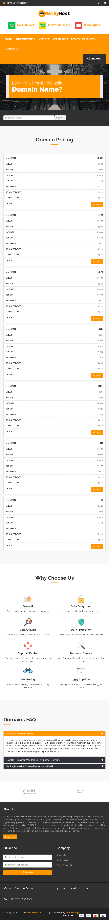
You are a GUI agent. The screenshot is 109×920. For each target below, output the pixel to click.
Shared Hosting (25, 38)
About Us (61, 855)
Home (8, 38)
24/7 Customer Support (21, 888)
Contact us (12, 48)
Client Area (94, 58)
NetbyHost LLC (35, 912)
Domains (43, 38)
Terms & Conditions (66, 865)
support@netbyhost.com (75, 888)
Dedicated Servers (83, 38)
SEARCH (60, 118)
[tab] (54, 733)
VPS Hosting (60, 38)
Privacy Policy (63, 860)
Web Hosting (72, 912)
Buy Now (97, 204)
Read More (10, 837)
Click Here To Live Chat (21, 898)
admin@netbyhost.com (15, 3)
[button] (54, 733)
